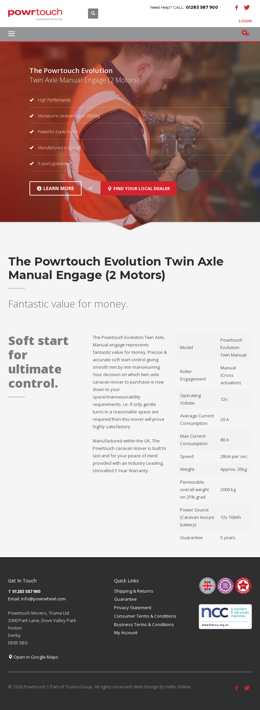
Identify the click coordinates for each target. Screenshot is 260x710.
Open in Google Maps (33, 657)
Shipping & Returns (133, 591)
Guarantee (125, 599)
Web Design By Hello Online (162, 687)
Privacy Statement (132, 607)
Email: (14, 599)
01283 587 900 (202, 7)
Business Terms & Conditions (144, 624)
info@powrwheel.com (43, 599)
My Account (125, 632)
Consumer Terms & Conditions (145, 616)
